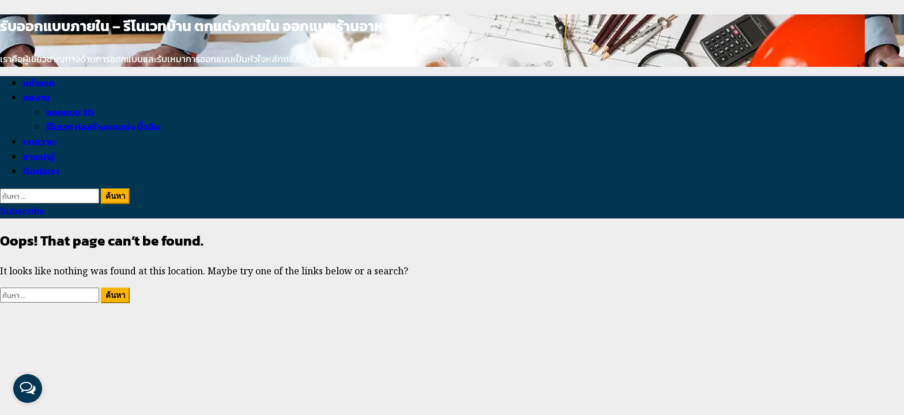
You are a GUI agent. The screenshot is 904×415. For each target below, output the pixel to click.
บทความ (39, 142)
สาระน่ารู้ (39, 157)
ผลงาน (36, 97)
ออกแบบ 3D (70, 112)
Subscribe (22, 211)
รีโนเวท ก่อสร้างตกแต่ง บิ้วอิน (103, 127)
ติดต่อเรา (41, 171)
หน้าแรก (39, 83)
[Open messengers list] (27, 388)
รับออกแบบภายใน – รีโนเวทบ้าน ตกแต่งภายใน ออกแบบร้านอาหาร (198, 26)
